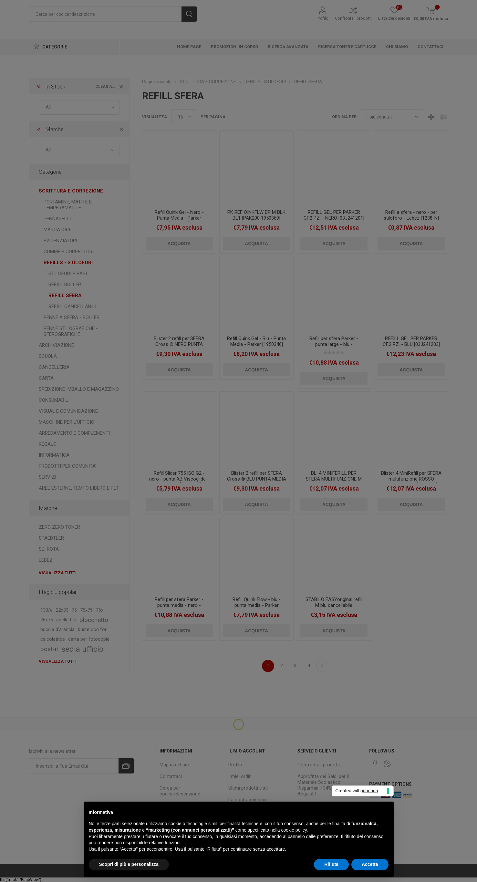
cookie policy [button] (293, 830)
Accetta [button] (370, 864)
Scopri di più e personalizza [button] (129, 864)
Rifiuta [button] (331, 864)
